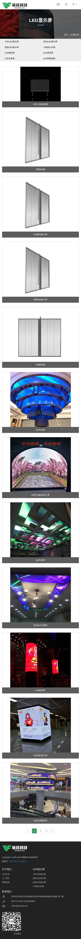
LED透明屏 (10, 53)
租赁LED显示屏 (12, 47)
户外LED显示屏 (12, 41)
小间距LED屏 (49, 47)
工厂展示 (6, 878)
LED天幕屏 (10, 58)
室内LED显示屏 (50, 41)
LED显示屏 (74, 35)
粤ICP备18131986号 (18, 861)
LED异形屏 (48, 53)
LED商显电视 (49, 58)
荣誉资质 (6, 882)
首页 (66, 35)
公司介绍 (6, 874)
